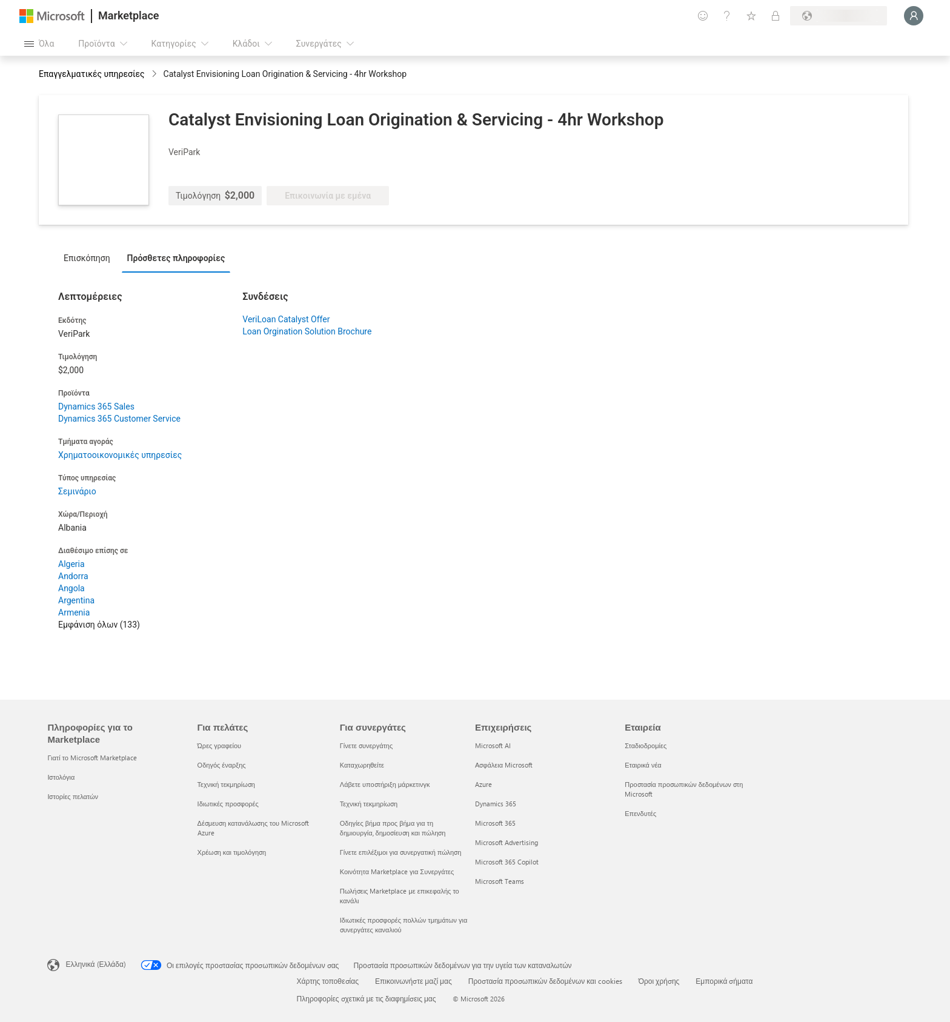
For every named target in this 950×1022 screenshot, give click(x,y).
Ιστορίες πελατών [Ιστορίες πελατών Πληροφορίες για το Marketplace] (72, 796)
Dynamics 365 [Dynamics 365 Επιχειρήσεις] (495, 803)
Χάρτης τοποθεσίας (328, 981)
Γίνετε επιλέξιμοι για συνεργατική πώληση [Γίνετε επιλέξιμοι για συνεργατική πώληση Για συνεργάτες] (401, 852)
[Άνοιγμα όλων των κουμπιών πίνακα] (39, 44)
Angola (71, 588)
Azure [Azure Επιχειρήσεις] (483, 784)
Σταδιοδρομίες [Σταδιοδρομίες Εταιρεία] (645, 745)
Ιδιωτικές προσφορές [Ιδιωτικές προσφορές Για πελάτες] (228, 803)
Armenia (74, 612)
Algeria (71, 564)
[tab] (90, 257)
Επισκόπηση (87, 258)
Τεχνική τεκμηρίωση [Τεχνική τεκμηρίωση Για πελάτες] (226, 784)
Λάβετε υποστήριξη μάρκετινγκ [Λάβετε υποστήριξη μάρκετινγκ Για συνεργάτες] (385, 784)
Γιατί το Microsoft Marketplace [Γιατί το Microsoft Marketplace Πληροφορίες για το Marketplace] (92, 757)
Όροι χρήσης (659, 981)
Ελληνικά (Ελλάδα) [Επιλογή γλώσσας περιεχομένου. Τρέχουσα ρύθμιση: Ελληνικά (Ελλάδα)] (95, 964)
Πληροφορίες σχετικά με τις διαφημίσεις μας (366, 998)
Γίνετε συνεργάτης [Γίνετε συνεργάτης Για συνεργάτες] (366, 745)
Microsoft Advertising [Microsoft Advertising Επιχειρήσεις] (506, 842)
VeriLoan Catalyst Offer (286, 319)
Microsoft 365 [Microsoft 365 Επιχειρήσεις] (495, 823)
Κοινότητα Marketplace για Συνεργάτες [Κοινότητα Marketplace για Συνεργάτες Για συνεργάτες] (397, 871)
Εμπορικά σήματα (724, 981)
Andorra (73, 576)
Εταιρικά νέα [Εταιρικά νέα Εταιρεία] (643, 764)
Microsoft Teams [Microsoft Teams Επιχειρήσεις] (499, 881)
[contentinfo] (155, 75)
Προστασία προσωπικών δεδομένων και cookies (545, 981)
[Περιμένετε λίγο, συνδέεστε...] (914, 15)
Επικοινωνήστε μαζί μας (413, 981)
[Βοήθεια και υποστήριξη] (727, 16)
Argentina (76, 600)
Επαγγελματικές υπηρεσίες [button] (92, 74)
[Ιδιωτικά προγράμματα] (775, 16)
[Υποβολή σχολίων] (702, 16)
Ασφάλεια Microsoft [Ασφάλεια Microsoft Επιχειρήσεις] (504, 764)
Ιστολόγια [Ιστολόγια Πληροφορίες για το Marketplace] (61, 776)
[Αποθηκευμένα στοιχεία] (751, 16)
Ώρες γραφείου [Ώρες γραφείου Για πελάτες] (219, 745)
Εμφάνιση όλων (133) (99, 624)
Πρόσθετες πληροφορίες (176, 258)
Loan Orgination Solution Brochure (306, 331)
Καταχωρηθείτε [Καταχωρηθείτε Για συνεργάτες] (362, 764)
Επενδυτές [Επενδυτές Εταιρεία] (640, 813)
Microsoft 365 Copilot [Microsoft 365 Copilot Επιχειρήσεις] (507, 861)
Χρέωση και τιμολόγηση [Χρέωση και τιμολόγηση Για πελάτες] (232, 852)
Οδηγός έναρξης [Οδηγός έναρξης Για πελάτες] (222, 764)
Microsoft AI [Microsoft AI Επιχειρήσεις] (493, 745)
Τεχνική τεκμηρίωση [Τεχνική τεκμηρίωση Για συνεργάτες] (368, 803)
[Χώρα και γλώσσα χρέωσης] (838, 15)
